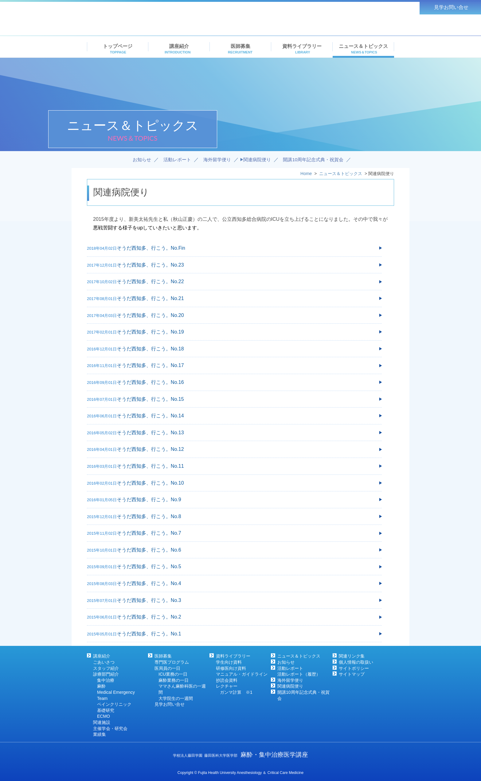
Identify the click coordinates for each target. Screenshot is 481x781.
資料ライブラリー (233, 656)
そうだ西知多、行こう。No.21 (150, 298)
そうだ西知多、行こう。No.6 (149, 550)
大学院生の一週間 (175, 698)
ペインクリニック (114, 704)
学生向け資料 (229, 662)
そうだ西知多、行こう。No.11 (150, 466)
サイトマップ (352, 674)
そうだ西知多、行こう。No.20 (150, 315)
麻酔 (101, 686)
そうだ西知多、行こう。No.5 (149, 566)
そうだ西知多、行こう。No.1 (149, 633)
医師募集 (163, 656)
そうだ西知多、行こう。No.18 (150, 348)
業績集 (99, 734)
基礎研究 (105, 710)
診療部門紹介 (106, 674)
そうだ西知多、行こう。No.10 (150, 483)
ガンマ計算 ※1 (236, 692)
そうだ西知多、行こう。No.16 (150, 382)
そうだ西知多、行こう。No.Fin (151, 248)
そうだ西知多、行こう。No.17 (150, 365)
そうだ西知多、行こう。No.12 (150, 449)
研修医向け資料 (231, 668)
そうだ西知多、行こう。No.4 (149, 583)
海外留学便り (290, 680)
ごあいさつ (104, 662)
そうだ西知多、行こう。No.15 (150, 399)
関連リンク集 (352, 656)
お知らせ (286, 662)
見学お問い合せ (169, 704)
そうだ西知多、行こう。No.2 (149, 616)
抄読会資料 (226, 680)
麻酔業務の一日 (173, 680)
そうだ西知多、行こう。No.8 (149, 516)
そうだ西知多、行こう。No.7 (149, 533)
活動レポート (290, 668)
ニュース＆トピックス (298, 656)
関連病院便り (290, 686)
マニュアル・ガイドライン (242, 674)
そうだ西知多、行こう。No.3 (149, 600)
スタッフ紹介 (106, 668)
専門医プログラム (171, 662)
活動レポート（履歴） (298, 674)
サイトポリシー (354, 668)
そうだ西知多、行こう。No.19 (150, 331)
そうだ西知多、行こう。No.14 (150, 415)
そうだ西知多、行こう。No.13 (150, 432)
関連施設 (101, 722)
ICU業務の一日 (172, 674)
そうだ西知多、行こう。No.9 (149, 499)
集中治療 (105, 680)
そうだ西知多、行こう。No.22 (150, 281)
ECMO (103, 716)
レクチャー (226, 686)
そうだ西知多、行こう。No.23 (150, 264)
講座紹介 (101, 656)
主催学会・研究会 (110, 728)
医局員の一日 (167, 668)
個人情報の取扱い (356, 662)
